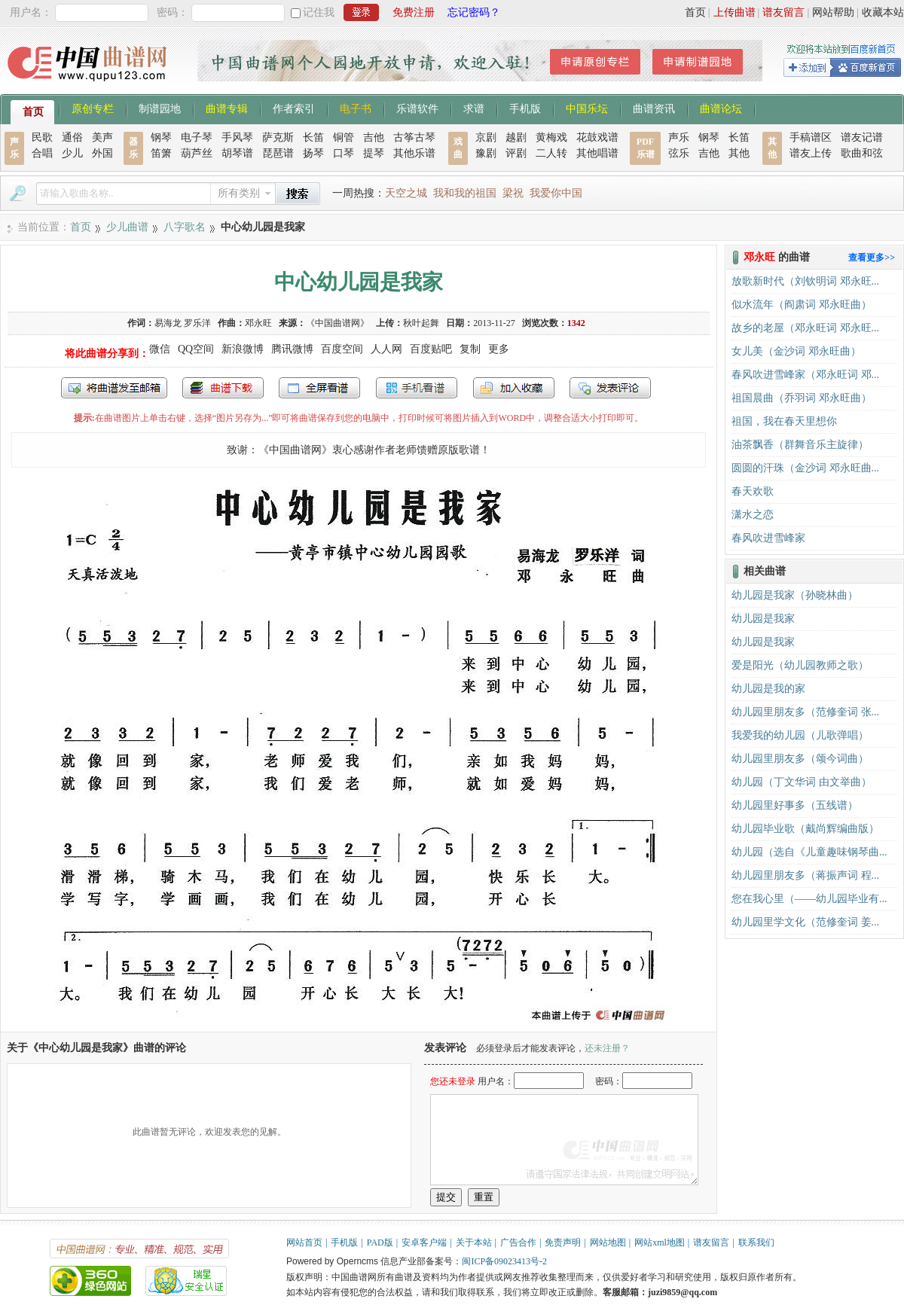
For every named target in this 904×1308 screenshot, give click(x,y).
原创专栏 (93, 107)
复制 (470, 349)
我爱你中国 (556, 193)
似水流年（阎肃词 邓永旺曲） (801, 304)
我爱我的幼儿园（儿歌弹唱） (800, 735)
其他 (739, 153)
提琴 (373, 153)
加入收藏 (513, 387)
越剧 (516, 137)
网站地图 (608, 1242)
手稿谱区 (810, 137)
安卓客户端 (424, 1242)
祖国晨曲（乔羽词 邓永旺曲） (801, 398)
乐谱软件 (417, 107)
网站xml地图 (659, 1242)
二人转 (551, 153)
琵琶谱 (278, 153)
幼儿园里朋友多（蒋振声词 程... (805, 875)
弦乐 (678, 153)
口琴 (343, 153)
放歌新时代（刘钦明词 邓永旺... (805, 281)
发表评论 (610, 387)
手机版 (525, 107)
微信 (159, 349)
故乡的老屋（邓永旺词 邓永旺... (805, 328)
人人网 (386, 349)
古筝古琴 (414, 137)
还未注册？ (607, 1048)
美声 (102, 137)
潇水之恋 (752, 514)
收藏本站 (883, 12)
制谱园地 (160, 107)
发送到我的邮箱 (114, 387)
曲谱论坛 (721, 107)
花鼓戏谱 (597, 137)
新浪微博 (242, 349)
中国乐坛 (587, 107)
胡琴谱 (237, 153)
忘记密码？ (473, 12)
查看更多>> (871, 257)
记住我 (318, 12)
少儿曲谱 (127, 227)
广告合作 (518, 1242)
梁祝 (513, 193)
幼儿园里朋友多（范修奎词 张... (805, 712)
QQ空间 (196, 349)
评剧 (516, 153)
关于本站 (474, 1242)
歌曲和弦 (862, 153)
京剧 (485, 137)
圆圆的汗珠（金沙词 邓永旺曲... (805, 468)
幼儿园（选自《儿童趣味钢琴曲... (809, 852)
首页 (695, 12)
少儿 (72, 153)
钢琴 (161, 137)
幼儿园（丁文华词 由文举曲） (801, 782)
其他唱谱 (597, 153)
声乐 (678, 137)
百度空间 (342, 349)
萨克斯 (278, 137)
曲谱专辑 (227, 107)
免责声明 (563, 1242)
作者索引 (294, 107)
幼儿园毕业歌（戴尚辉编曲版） (805, 828)
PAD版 (380, 1242)
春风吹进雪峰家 (768, 538)
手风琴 (237, 137)
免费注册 (413, 12)
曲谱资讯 (654, 107)
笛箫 (161, 153)
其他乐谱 (414, 153)
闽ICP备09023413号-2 (504, 1261)
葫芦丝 (196, 153)
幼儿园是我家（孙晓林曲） (794, 595)
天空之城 (406, 193)
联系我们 (756, 1242)
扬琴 (313, 153)
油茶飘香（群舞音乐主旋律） (800, 444)
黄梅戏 (551, 137)
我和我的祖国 (464, 193)
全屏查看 (319, 387)
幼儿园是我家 (763, 618)
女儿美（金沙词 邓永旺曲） (796, 351)
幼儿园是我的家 (768, 688)
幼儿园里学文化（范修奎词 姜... (805, 922)
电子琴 (196, 137)
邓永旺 (258, 323)
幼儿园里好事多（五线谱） (794, 805)
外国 (102, 153)
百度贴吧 (431, 349)
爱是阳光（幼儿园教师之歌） (800, 665)
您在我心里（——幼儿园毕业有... (809, 898)
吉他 (373, 137)
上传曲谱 (734, 12)
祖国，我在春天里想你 (784, 421)
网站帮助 (833, 12)
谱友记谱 (862, 137)
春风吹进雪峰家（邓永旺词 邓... (805, 374)
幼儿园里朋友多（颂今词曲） (800, 758)
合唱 (42, 153)
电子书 (355, 107)
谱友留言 (783, 12)
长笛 (313, 137)
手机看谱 (416, 387)
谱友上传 (810, 153)
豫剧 (485, 153)
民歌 (42, 137)
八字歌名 (184, 227)
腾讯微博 (292, 349)
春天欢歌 (752, 491)
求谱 (473, 107)
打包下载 (223, 387)
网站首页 (304, 1242)
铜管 (343, 137)
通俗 (72, 137)
